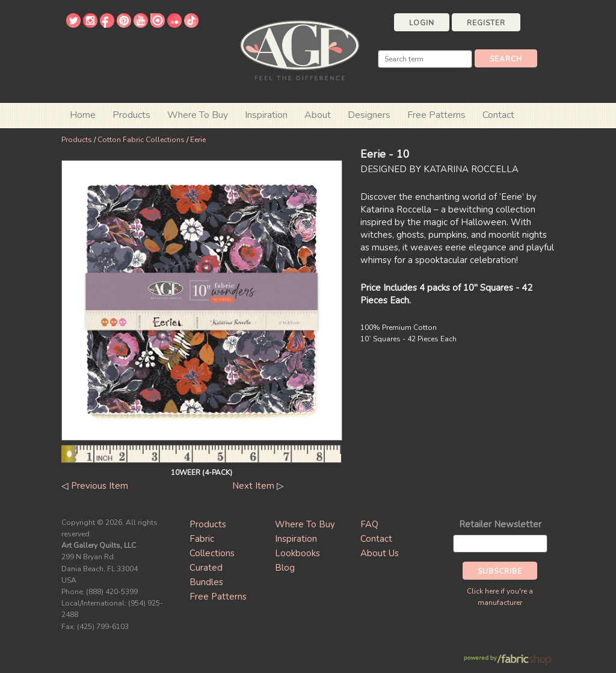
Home (83, 115)
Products (76, 139)
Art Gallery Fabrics (299, 49)
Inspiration (266, 115)
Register (486, 23)
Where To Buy (305, 524)
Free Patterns (436, 115)
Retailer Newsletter (500, 524)
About (317, 115)
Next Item (253, 486)
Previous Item (99, 486)
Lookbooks (297, 553)
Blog (285, 568)
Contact (498, 115)
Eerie (198, 139)
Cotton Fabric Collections (141, 139)
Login (421, 23)
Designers (369, 115)
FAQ (369, 524)
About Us (379, 553)
